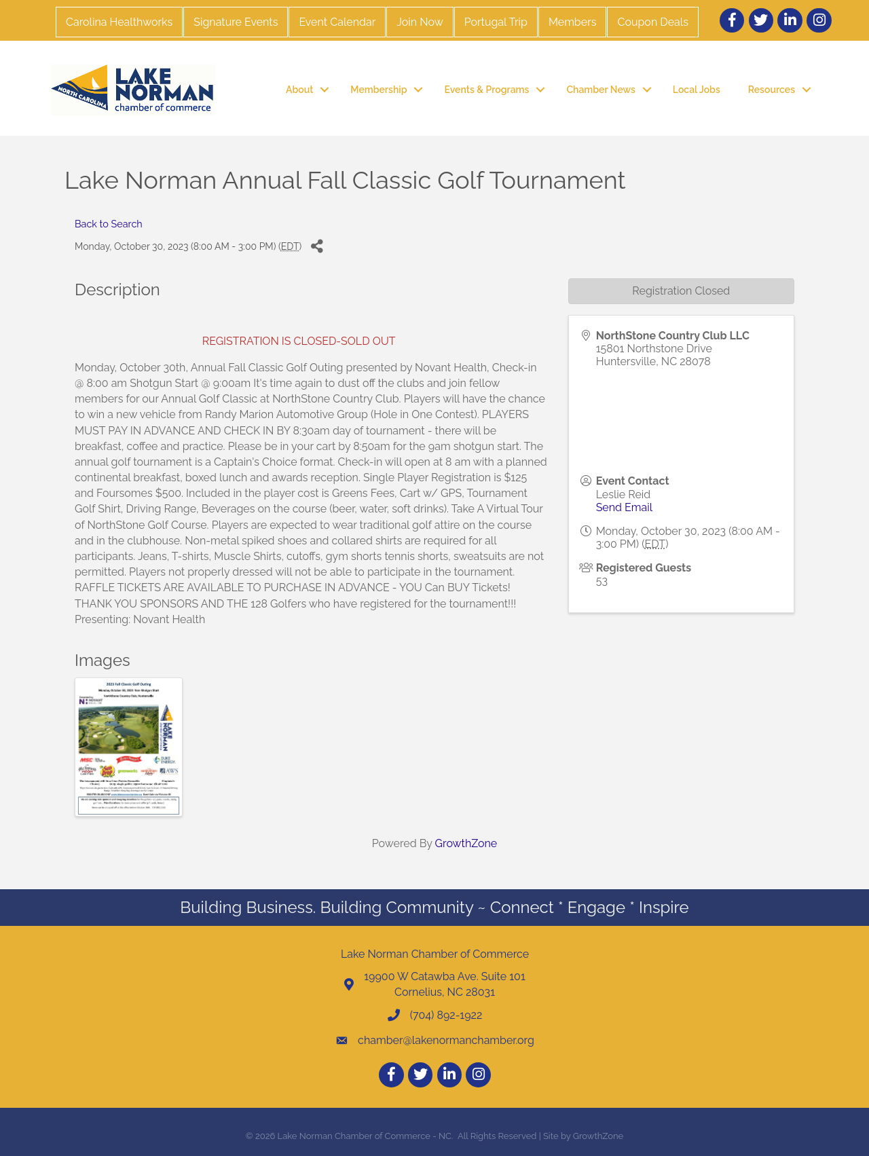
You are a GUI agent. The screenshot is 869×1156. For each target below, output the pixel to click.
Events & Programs (486, 89)
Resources (771, 89)
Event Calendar (337, 22)
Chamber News (600, 89)
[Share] (316, 246)
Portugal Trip (496, 22)
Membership (378, 89)
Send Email (624, 507)
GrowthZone (466, 843)
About (299, 89)
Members (573, 22)
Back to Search (109, 223)
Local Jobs (696, 89)
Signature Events (235, 22)
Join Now (419, 22)
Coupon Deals (652, 22)
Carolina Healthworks (119, 22)
